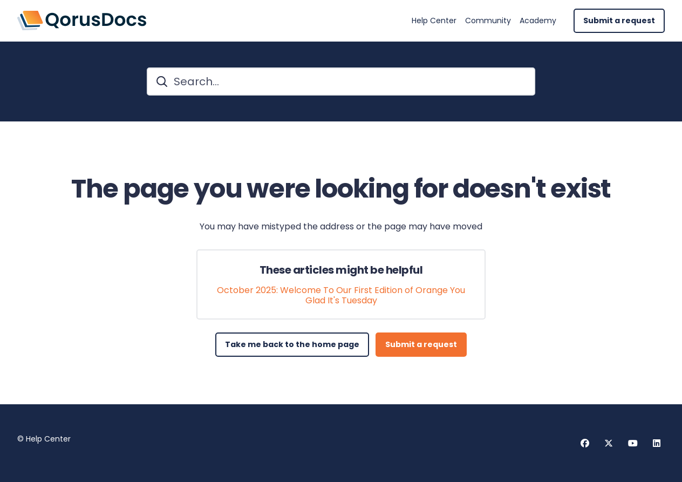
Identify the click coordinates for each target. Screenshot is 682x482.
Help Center (434, 20)
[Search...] (341, 81)
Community (488, 20)
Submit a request (619, 20)
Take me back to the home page (292, 344)
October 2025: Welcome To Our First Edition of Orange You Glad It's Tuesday (341, 295)
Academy (538, 20)
